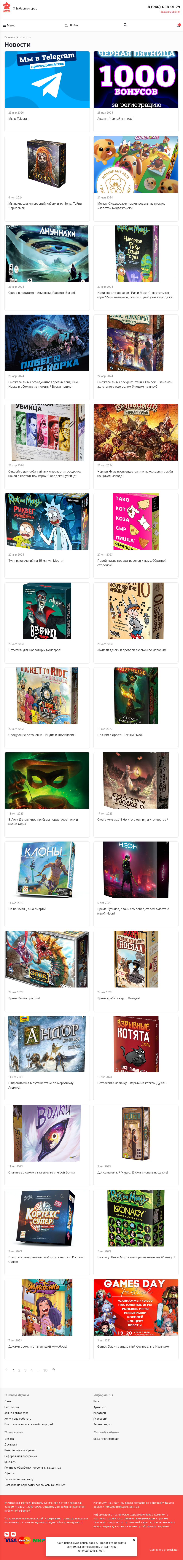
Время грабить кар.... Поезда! (118, 998)
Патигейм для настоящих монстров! (34, 650)
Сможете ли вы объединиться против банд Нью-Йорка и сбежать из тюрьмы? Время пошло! (43, 384)
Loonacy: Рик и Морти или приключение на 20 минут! (136, 1257)
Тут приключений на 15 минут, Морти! (35, 560)
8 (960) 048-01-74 (164, 6)
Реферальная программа (20, 1456)
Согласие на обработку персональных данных (34, 1484)
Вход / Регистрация (106, 1438)
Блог (96, 1401)
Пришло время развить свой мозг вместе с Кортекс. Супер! (46, 1259)
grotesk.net (171, 1549)
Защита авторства (16, 1412)
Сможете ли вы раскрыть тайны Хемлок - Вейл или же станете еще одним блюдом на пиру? (134, 384)
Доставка (10, 1444)
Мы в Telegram (18, 118)
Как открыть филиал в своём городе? (28, 1424)
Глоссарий (100, 1418)
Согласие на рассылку (18, 1479)
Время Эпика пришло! (24, 998)
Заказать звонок (170, 11)
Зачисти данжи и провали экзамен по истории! (131, 650)
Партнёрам (11, 1407)
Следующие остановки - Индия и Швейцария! (41, 735)
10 (45, 1370)
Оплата (9, 1438)
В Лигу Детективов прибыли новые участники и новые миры (43, 822)
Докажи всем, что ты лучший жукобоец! (37, 1346)
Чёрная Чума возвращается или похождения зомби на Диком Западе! (135, 474)
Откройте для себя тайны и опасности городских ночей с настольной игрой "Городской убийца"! (44, 474)
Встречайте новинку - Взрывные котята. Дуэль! (131, 1083)
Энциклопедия (102, 1424)
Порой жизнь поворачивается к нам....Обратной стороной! (131, 563)
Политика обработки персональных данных (32, 1467)
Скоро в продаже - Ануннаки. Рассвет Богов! (41, 293)
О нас (8, 1401)
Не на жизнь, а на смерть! (27, 909)
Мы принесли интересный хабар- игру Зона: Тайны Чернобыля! (45, 206)
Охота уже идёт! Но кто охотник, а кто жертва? (132, 819)
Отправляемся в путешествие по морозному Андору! (41, 1085)
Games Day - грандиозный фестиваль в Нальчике (133, 1346)
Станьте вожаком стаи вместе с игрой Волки (41, 1172)
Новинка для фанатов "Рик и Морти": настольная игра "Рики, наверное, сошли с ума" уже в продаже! (135, 295)
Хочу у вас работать (17, 1418)
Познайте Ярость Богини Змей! (119, 735)
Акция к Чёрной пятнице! (115, 118)
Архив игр (99, 1407)
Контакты (10, 1461)
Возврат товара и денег (20, 1450)
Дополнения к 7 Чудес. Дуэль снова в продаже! (132, 1172)
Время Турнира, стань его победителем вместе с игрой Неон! (133, 911)
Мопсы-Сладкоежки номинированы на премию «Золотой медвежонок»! (131, 206)
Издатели (99, 1412)
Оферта (9, 1473)
